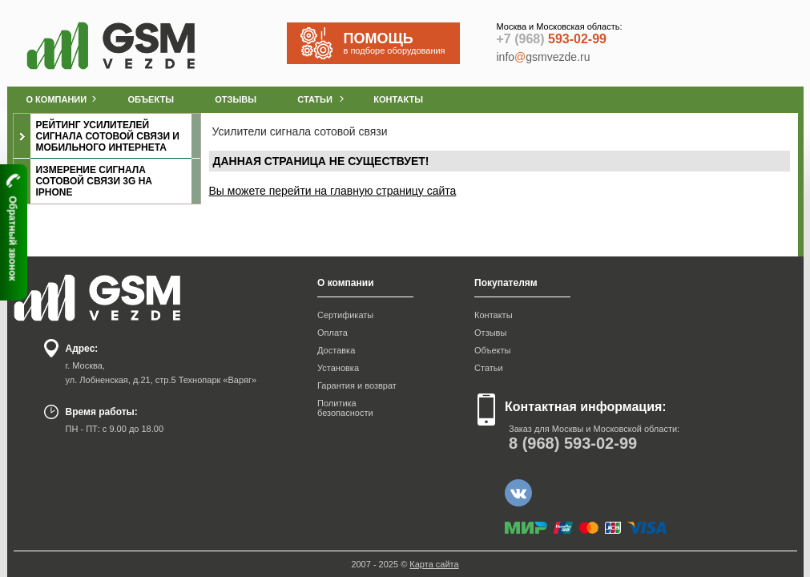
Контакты (493, 315)
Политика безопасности (345, 408)
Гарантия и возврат (357, 385)
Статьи (488, 368)
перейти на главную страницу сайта (363, 190)
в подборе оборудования (401, 42)
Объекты (492, 350)
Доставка (336, 350)
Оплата (332, 332)
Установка (338, 368)
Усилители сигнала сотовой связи (300, 131)
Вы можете (239, 190)
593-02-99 (551, 39)
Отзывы (490, 332)
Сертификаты (345, 315)
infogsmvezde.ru (543, 56)
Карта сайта (433, 564)
